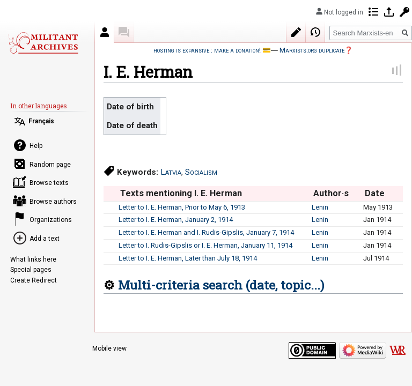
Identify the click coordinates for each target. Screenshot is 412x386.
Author (104, 32)
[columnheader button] (111, 193)
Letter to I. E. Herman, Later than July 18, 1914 (188, 258)
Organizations (51, 220)
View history (315, 32)
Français (41, 121)
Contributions (373, 11)
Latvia (170, 172)
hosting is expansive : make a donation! (207, 50)
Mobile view (109, 348)
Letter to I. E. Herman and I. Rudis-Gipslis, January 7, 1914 (206, 232)
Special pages (31, 269)
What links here (33, 259)
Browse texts (49, 183)
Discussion (124, 32)
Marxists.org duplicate (311, 50)
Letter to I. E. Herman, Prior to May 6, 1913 (182, 207)
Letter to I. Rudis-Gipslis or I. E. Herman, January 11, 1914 (205, 245)
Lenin (320, 207)
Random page (50, 164)
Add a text (45, 238)
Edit (296, 32)
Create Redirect (33, 280)
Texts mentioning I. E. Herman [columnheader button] (181, 193)
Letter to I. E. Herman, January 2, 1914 (176, 220)
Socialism (201, 172)
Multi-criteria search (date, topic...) (221, 285)
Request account (404, 11)
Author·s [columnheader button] (331, 193)
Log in (389, 11)
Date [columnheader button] (375, 193)
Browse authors (53, 201)
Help (36, 146)
